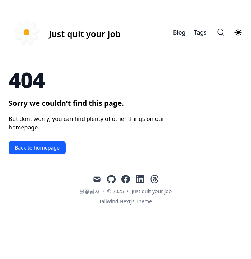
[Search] (221, 32)
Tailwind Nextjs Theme (125, 201)
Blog (179, 32)
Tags (200, 32)
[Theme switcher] (238, 32)
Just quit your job (152, 191)
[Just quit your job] (65, 32)
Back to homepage (37, 147)
